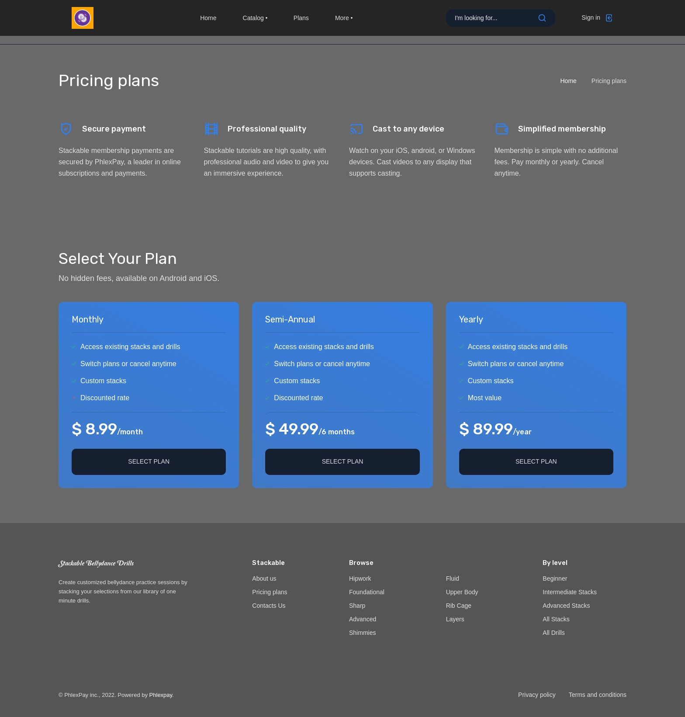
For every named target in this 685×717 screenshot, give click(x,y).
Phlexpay (161, 695)
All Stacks (556, 619)
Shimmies (362, 632)
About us (264, 578)
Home (208, 21)
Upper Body (462, 592)
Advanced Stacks (566, 605)
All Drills (554, 632)
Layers (455, 619)
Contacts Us (268, 605)
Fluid (452, 578)
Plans (301, 21)
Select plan (149, 461)
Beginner (555, 578)
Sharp (357, 605)
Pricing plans (269, 592)
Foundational (366, 592)
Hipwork (360, 578)
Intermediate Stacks (570, 592)
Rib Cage (458, 605)
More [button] (344, 21)
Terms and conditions (597, 694)
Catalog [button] (255, 21)
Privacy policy (537, 694)
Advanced (362, 619)
